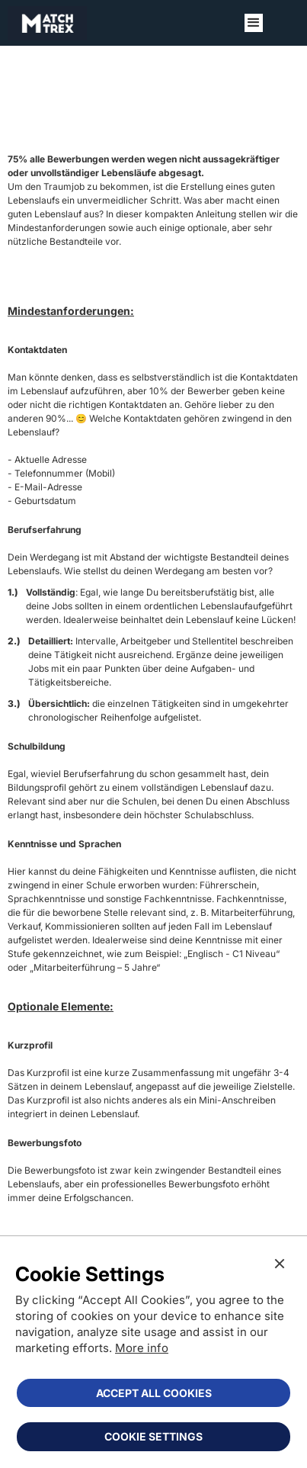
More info (141, 1348)
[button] (254, 23)
